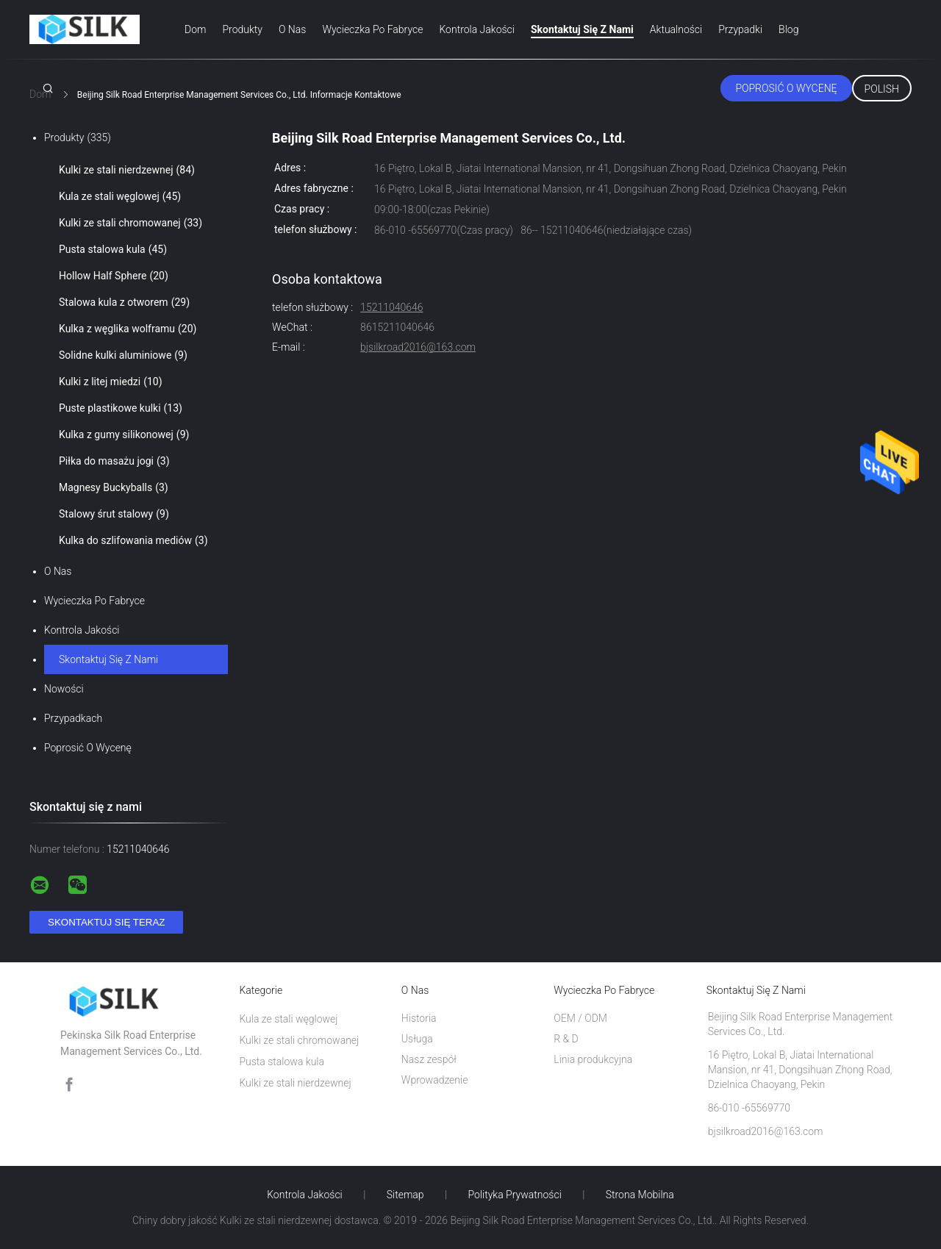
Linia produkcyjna (593, 1059)
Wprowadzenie (434, 1080)
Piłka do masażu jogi (114, 461)
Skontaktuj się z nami (582, 29)
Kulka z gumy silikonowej (124, 434)
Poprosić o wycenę (786, 88)
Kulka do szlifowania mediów (133, 540)
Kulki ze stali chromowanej (130, 223)
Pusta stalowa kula (113, 249)
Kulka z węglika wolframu (127, 328)
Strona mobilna (640, 1194)
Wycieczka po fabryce (372, 29)
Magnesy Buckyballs (113, 487)
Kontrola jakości (477, 29)
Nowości (64, 689)
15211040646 (391, 307)
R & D (566, 1039)
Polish (882, 89)
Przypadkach (73, 718)
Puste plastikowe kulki (120, 408)
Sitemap (405, 1194)
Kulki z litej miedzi (110, 381)
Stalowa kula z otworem (124, 302)
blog (788, 29)
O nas (292, 29)
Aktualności (676, 29)
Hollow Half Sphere (113, 275)
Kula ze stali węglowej (120, 196)
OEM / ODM (580, 1018)
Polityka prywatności (515, 1194)
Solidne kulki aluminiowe (123, 355)
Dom (195, 29)
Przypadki (740, 29)
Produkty (242, 29)
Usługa (417, 1039)
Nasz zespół (429, 1059)
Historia (419, 1018)
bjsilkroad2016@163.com (418, 347)
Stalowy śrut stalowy (114, 514)
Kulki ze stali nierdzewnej (127, 170)
